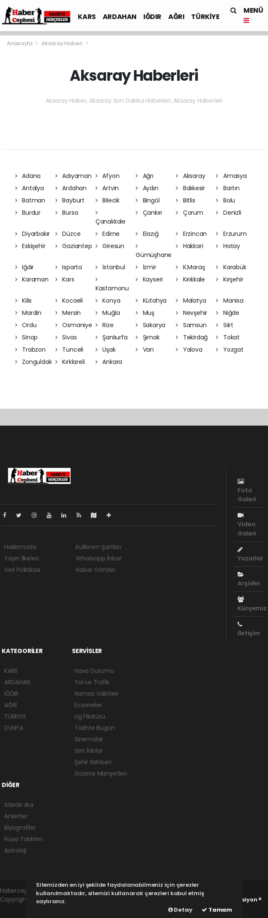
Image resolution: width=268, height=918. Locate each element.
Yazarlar (250, 554)
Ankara (109, 362)
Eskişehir (30, 246)
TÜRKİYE (205, 17)
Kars (64, 279)
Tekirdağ (192, 337)
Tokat (228, 337)
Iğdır (24, 267)
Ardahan (71, 188)
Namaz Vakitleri (96, 693)
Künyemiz (252, 604)
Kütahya (151, 300)
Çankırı (149, 212)
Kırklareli (70, 362)
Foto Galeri (247, 490)
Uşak (106, 349)
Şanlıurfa (112, 337)
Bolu (225, 200)
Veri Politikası (22, 570)
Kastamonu (112, 284)
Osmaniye (73, 325)
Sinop (26, 337)
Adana (28, 176)
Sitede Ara (18, 805)
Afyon (108, 176)
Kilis (23, 300)
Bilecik (108, 200)
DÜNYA (13, 728)
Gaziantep (73, 246)
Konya (108, 300)
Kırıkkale (190, 279)
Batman (30, 200)
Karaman (32, 279)
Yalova (189, 349)
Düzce (68, 234)
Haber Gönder (96, 570)
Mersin (68, 313)
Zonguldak (33, 362)
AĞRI (176, 17)
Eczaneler (88, 705)
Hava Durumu (94, 671)
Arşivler (249, 579)
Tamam (217, 910)
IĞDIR (152, 17)
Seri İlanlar (88, 750)
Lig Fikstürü (89, 716)
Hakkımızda (20, 547)
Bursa (66, 212)
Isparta (68, 267)
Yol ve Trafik (91, 682)
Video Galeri (247, 524)
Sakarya (150, 325)
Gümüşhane (154, 251)
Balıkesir (190, 188)
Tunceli (69, 349)
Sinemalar (88, 739)
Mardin (28, 313)
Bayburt (70, 200)
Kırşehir (229, 279)
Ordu (26, 325)
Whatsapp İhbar (98, 558)
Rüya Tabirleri (23, 839)
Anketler (15, 816)
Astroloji (15, 850)
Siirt (224, 325)
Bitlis (185, 200)
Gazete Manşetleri (100, 773)
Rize (105, 325)
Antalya (29, 188)
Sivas (66, 337)
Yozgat (229, 349)
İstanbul (110, 267)
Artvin (107, 188)
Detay (180, 910)
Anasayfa (20, 43)
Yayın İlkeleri (21, 558)
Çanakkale (111, 218)
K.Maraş (190, 267)
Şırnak (147, 337)
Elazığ (147, 234)
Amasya (231, 176)
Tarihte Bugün (94, 728)
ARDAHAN (120, 17)
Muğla (108, 313)
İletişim (249, 629)
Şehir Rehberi (93, 762)
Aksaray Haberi (61, 43)
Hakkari (189, 246)
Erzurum (231, 234)
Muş (145, 313)
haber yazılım (19, 908)
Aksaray (190, 176)
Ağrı (144, 176)
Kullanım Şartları (98, 547)
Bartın (227, 188)
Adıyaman (73, 176)
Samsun (191, 325)
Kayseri (149, 279)
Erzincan (191, 234)
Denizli (228, 212)
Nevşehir (191, 313)
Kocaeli (69, 300)
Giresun (110, 246)
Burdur (28, 212)
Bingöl (147, 200)
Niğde (227, 313)
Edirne (108, 234)
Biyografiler (20, 827)
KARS (87, 17)
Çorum (189, 212)
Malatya (191, 300)
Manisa (229, 300)
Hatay (228, 246)
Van (145, 349)
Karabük (231, 267)
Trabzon (30, 349)
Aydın (147, 188)
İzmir (146, 267)
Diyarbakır (32, 234)
